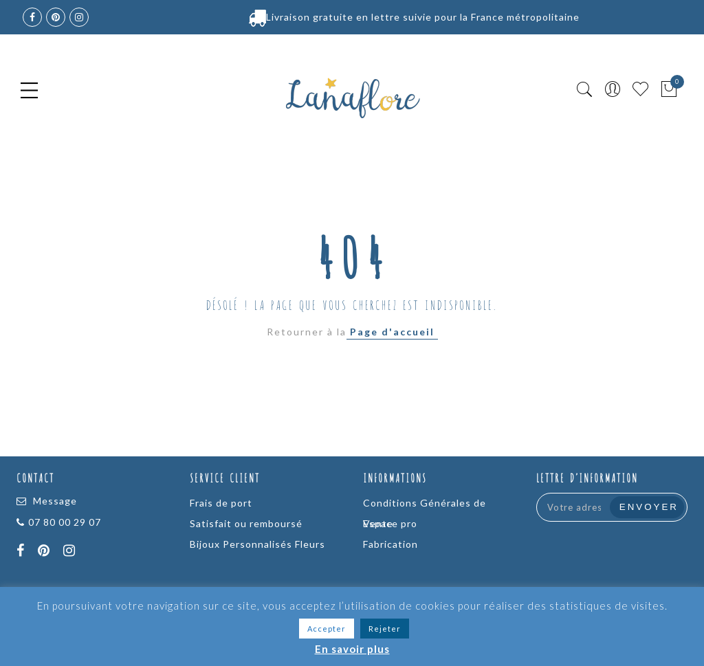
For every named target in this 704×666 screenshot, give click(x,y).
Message (55, 501)
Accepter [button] (326, 628)
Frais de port (221, 503)
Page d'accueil (392, 331)
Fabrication (390, 544)
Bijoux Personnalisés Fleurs (257, 544)
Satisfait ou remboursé (246, 523)
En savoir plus (352, 649)
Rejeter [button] (384, 628)
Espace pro (390, 523)
